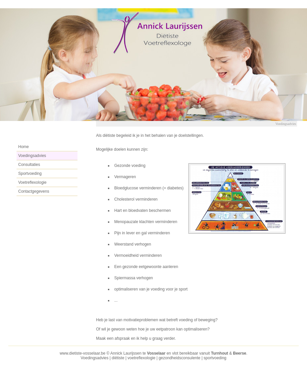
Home (23, 146)
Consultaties (29, 164)
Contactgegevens (33, 191)
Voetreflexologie (32, 182)
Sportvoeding (30, 173)
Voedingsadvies (32, 155)
